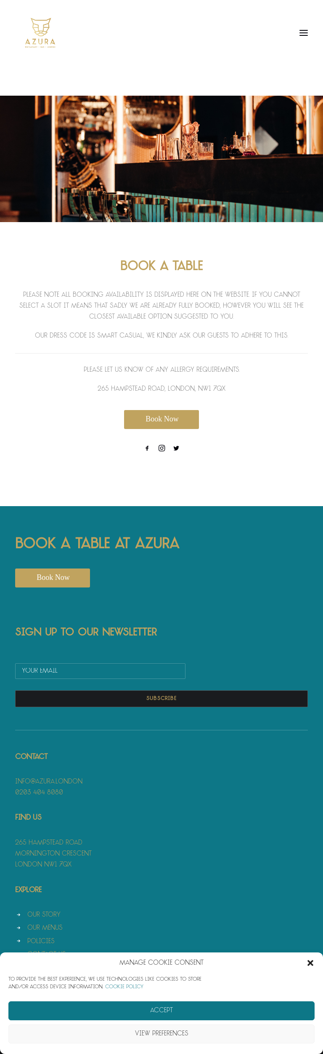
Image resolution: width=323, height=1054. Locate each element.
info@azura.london (48, 782)
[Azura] (40, 33)
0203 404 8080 (39, 793)
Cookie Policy (124, 987)
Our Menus (45, 928)
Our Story (44, 915)
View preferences (161, 1034)
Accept (161, 1011)
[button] (310, 963)
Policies (41, 942)
